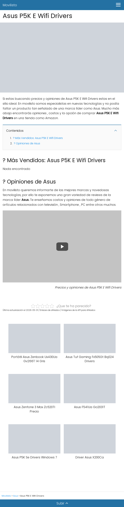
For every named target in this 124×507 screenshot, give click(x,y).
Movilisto (10, 5)
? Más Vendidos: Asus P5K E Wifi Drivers (38, 138)
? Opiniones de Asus (27, 143)
